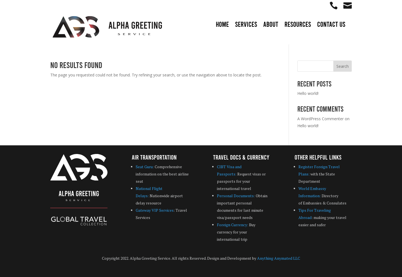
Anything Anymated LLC (278, 258)
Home (222, 25)
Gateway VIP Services (155, 210)
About (270, 25)
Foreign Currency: (232, 224)
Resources (297, 25)
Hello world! (308, 93)
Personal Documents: (236, 195)
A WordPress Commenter (320, 118)
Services (246, 25)
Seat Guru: (145, 166)
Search (342, 66)
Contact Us (331, 25)
